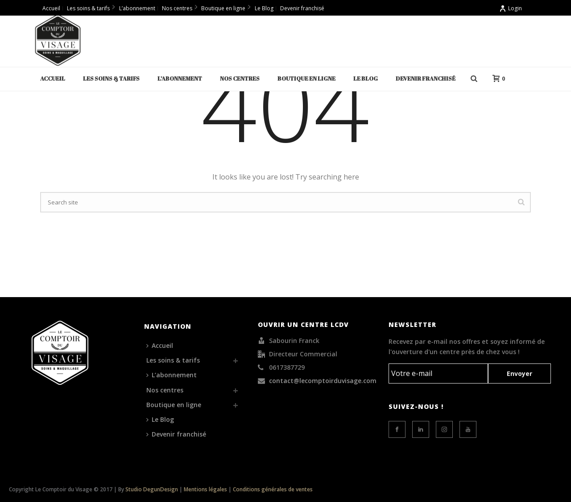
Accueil (52, 78)
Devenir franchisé (425, 78)
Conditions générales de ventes (273, 489)
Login (510, 8)
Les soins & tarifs (111, 78)
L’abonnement (179, 78)
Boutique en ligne (306, 78)
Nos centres (240, 78)
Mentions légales (205, 489)
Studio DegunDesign (151, 489)
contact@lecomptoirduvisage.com (323, 381)
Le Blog (365, 78)
